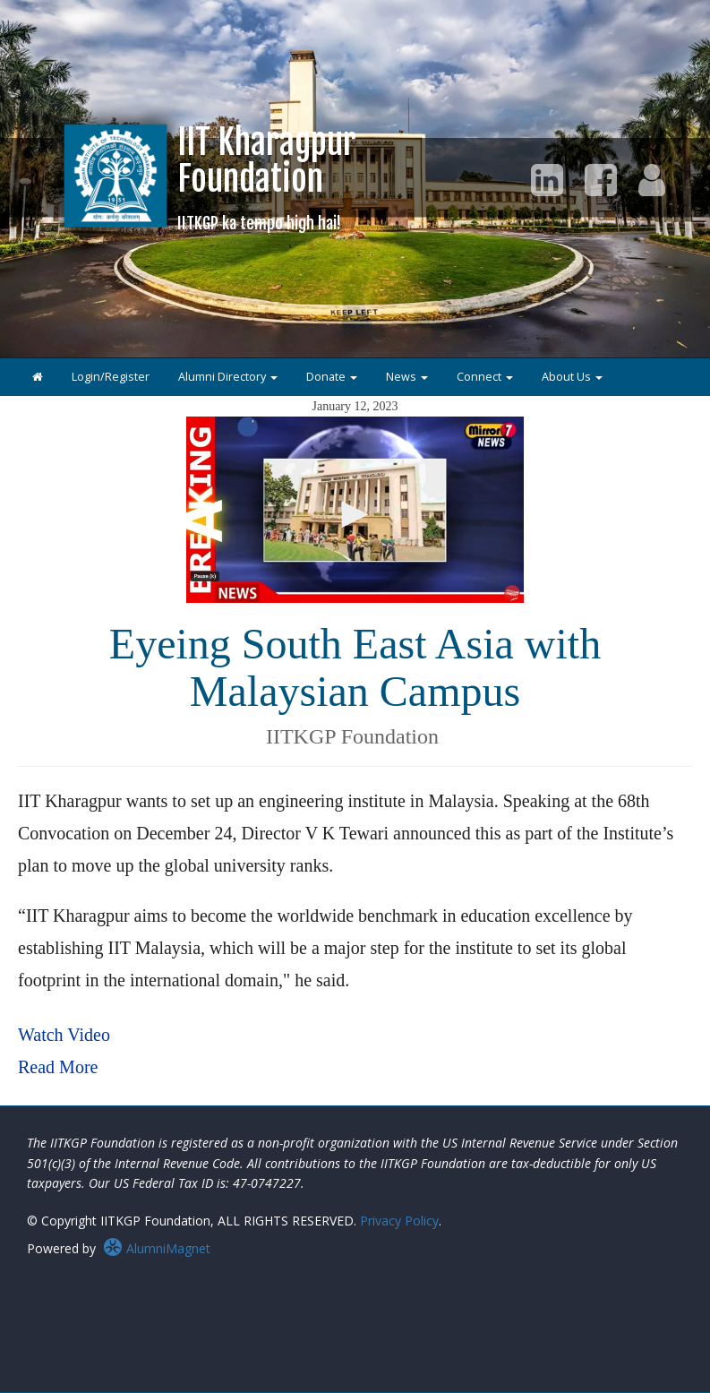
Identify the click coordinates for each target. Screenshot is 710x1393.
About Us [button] (572, 376)
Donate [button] (331, 376)
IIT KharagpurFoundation (266, 177)
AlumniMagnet (156, 1248)
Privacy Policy (399, 1220)
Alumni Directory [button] (228, 376)
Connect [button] (485, 376)
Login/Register (111, 376)
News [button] (407, 376)
